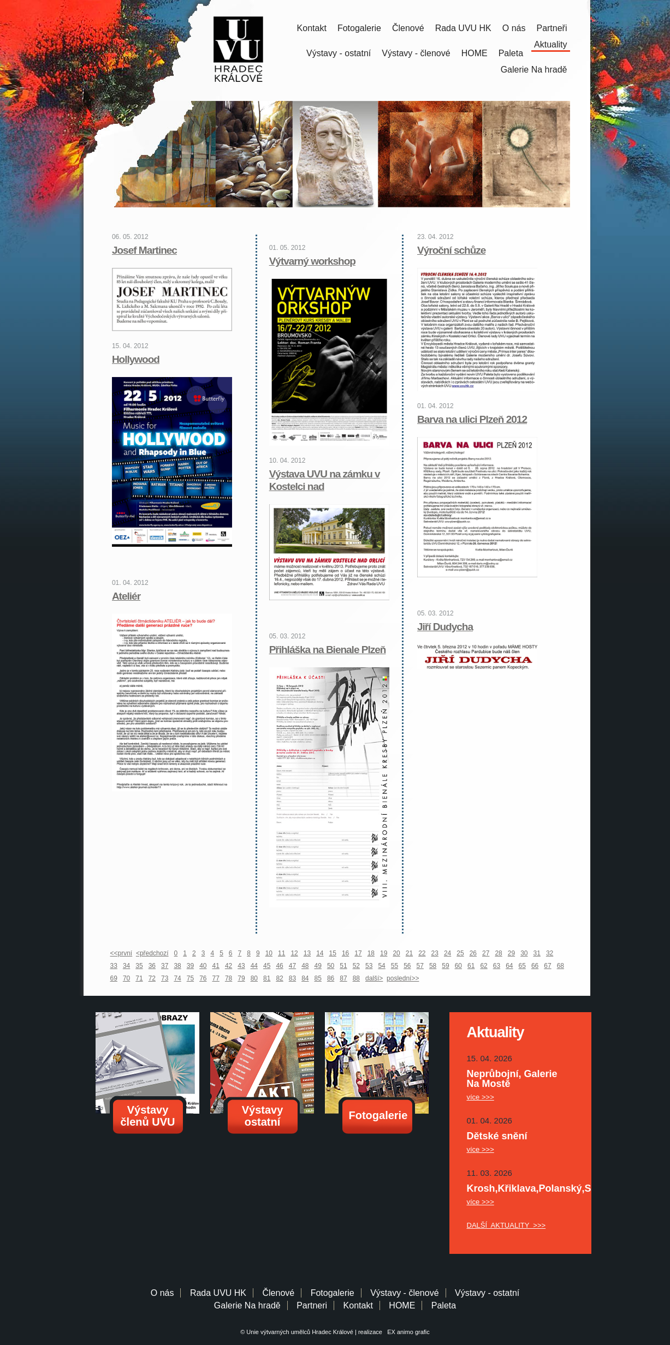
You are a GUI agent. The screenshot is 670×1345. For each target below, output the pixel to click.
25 (460, 953)
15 (332, 953)
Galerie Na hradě (247, 1305)
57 (420, 966)
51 (343, 966)
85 (318, 978)
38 (177, 966)
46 (279, 966)
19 (383, 953)
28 (498, 953)
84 (305, 978)
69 (113, 978)
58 (432, 966)
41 (216, 966)
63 (496, 966)
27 (485, 953)
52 (356, 966)
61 (471, 966)
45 (266, 966)
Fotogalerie (359, 28)
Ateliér (126, 596)
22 (421, 953)
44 (254, 966)
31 (537, 953)
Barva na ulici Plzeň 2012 (472, 419)
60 (458, 966)
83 (292, 978)
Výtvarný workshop (312, 261)
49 (318, 966)
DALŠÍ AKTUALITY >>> (506, 1225)
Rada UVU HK (463, 28)
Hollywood (135, 359)
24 (447, 953)
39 (190, 966)
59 (445, 966)
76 (202, 978)
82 (279, 978)
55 (394, 966)
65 (522, 966)
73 (164, 978)
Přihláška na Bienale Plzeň (327, 649)
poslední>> (403, 978)
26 (473, 953)
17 (357, 953)
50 (330, 966)
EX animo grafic (407, 1332)
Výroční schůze (451, 250)
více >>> (480, 1097)
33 (113, 966)
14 (319, 953)
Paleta (511, 53)
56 (407, 966)
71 (139, 978)
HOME (474, 53)
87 (343, 978)
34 (126, 966)
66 (534, 966)
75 (190, 978)
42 (228, 966)
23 (434, 953)
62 (483, 966)
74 (177, 978)
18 (371, 953)
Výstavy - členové (416, 53)
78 (228, 978)
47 (292, 966)
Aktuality (550, 44)
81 (266, 978)
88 (356, 978)
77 (216, 978)
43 (241, 966)
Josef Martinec (144, 250)
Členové (408, 28)
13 (307, 953)
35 (139, 966)
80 (254, 978)
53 (368, 966)
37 (164, 966)
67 (547, 966)
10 (268, 953)
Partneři (551, 28)
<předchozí (152, 953)
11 (281, 953)
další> (374, 978)
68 (560, 966)
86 (330, 978)
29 (511, 953)
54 (381, 966)
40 (202, 966)
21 (409, 953)
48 (305, 966)
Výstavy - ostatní (338, 53)
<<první (121, 953)
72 (152, 978)
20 (396, 953)
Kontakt (312, 28)
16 (345, 953)
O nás (514, 28)
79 (241, 978)
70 (126, 978)
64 (509, 966)
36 (152, 966)
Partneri (312, 1305)
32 (549, 953)
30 (523, 953)
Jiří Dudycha (445, 626)
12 (294, 953)
